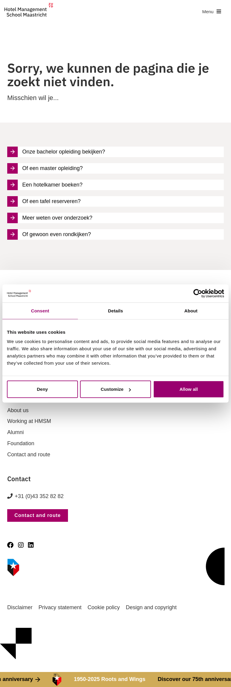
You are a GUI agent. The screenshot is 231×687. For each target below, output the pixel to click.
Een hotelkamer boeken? (44, 185)
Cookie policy (104, 607)
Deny (42, 389)
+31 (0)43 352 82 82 (39, 496)
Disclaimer (19, 607)
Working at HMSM (29, 421)
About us (18, 410)
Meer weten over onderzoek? (49, 218)
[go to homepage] (29, 11)
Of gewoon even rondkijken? (49, 234)
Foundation (20, 443)
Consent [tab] (40, 310)
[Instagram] (20, 545)
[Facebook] (10, 545)
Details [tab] (115, 310)
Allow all (189, 389)
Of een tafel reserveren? (44, 201)
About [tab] (191, 310)
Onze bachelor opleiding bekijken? (56, 152)
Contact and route (28, 454)
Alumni (15, 432)
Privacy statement (60, 607)
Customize (116, 389)
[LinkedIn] (30, 545)
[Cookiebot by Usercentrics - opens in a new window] (197, 293)
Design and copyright (151, 607)
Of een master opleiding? (45, 168)
